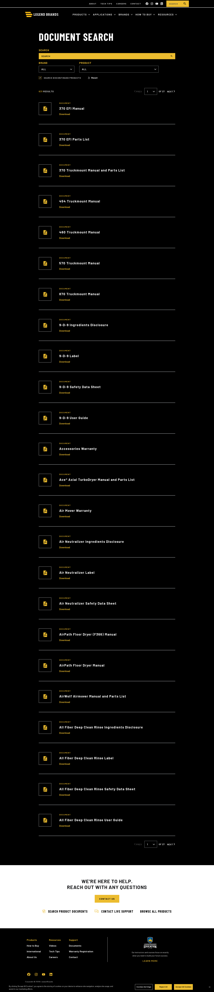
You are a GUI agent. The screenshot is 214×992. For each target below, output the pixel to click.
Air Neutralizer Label (77, 572)
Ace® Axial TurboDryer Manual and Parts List (97, 480)
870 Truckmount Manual (79, 294)
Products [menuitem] (32, 939)
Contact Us (107, 898)
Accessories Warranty (78, 449)
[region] (107, 987)
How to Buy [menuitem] (33, 945)
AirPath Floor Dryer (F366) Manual (88, 634)
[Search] (173, 4)
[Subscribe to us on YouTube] (156, 3)
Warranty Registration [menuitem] (81, 951)
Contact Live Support (114, 911)
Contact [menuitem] (135, 3)
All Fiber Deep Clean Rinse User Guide (91, 820)
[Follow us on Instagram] (151, 3)
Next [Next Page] (170, 91)
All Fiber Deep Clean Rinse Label (86, 758)
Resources (166, 14)
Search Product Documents (64, 911)
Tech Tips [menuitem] (106, 3)
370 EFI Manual (71, 108)
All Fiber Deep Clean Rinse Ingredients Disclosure (101, 727)
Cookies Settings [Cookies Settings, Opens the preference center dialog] (143, 987)
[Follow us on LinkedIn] (161, 3)
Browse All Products (156, 911)
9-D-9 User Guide (73, 418)
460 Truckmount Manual (79, 232)
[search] (185, 4)
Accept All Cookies (183, 987)
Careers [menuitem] (121, 3)
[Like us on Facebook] (147, 3)
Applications (103, 14)
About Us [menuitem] (32, 957)
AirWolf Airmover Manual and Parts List (92, 696)
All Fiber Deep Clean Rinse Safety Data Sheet (97, 789)
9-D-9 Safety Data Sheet (80, 387)
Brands (124, 14)
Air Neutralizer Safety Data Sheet (88, 603)
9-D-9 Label (69, 356)
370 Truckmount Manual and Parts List (92, 170)
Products (80, 14)
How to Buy (144, 14)
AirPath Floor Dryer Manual (82, 665)
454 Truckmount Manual (79, 201)
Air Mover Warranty (75, 511)
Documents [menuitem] (75, 945)
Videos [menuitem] (52, 945)
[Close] (210, 987)
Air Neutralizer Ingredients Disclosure (91, 541)
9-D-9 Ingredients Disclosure (83, 325)
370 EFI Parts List (74, 139)
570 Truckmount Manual (79, 263)
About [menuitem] (92, 3)
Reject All (163, 987)
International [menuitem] (34, 951)
